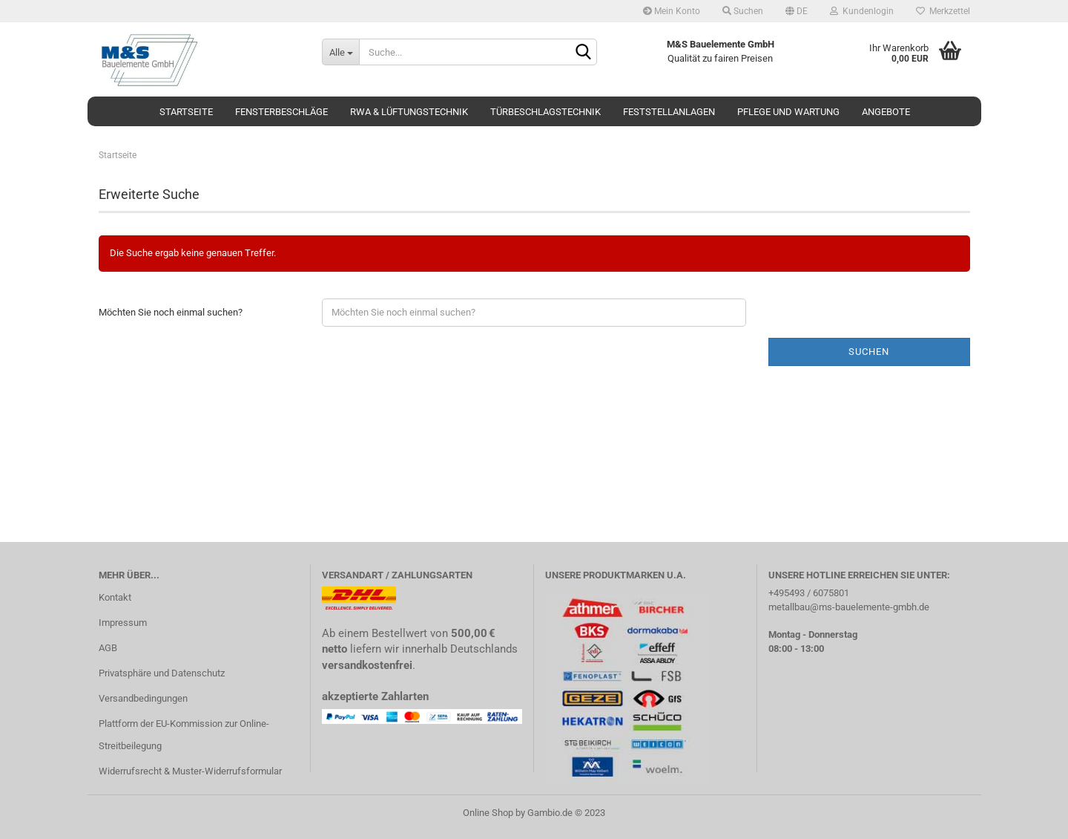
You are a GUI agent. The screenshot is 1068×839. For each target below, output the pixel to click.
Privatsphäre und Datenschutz (162, 673)
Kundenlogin (862, 11)
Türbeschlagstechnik (545, 111)
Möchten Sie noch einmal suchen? (171, 312)
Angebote (886, 111)
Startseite (186, 111)
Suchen (742, 11)
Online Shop (488, 812)
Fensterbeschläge (281, 111)
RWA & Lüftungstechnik (409, 111)
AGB (108, 647)
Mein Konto (671, 11)
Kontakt (115, 597)
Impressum (123, 622)
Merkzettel (943, 11)
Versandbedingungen (143, 698)
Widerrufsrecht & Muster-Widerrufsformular (190, 771)
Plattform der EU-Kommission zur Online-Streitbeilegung (184, 734)
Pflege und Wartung (788, 111)
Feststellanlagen (669, 111)
